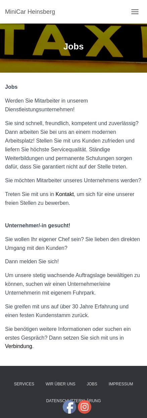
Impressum (121, 384)
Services (24, 384)
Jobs (92, 384)
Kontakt (65, 194)
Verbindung (18, 346)
